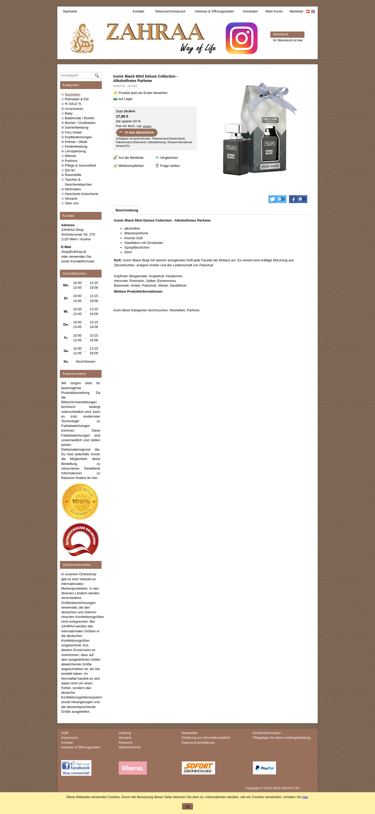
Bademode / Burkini (79, 118)
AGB (64, 733)
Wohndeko (73, 189)
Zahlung (125, 733)
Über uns (72, 203)
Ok (187, 806)
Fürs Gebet (73, 132)
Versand (71, 198)
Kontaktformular (83, 261)
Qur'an (70, 170)
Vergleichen (169, 158)
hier (94, 478)
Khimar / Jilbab (76, 142)
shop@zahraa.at (73, 252)
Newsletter (189, 733)
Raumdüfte (73, 175)
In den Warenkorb (136, 132)
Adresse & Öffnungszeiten (214, 11)
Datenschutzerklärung (198, 742)
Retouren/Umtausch (170, 11)
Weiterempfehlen (131, 166)
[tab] (127, 210)
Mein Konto (274, 11)
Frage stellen (170, 166)
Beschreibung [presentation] (127, 210)
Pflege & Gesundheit (80, 165)
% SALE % (73, 104)
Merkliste (296, 11)
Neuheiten (72, 94)
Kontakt (138, 11)
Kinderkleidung (76, 146)
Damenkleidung (76, 127)
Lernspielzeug (75, 151)
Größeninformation (267, 733)
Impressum (69, 738)
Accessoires (74, 109)
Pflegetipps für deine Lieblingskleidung (281, 738)
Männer (70, 156)
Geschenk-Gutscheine (81, 194)
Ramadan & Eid (77, 99)
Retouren (126, 742)
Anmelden (250, 11)
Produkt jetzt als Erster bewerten (142, 93)
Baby (69, 113)
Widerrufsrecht (130, 747)
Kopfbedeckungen (78, 137)
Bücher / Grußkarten (80, 123)
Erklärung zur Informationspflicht (206, 738)
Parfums (71, 161)
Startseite (70, 11)
